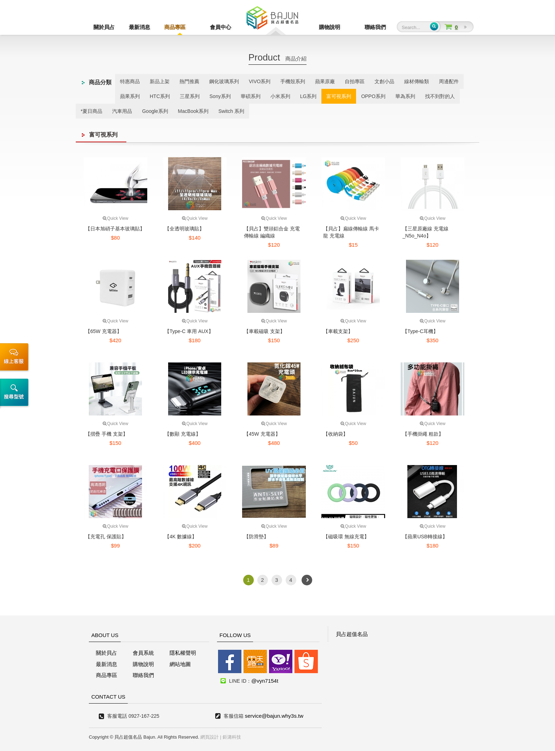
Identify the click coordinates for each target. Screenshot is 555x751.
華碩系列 (251, 96)
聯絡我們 (375, 27)
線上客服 (15, 358)
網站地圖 (180, 664)
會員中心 (210, 27)
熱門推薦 (189, 81)
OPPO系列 (373, 96)
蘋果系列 (130, 96)
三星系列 (190, 96)
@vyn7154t (264, 681)
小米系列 (280, 96)
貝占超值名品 (352, 634)
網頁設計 (209, 737)
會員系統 (143, 653)
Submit (434, 26)
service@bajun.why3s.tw (274, 716)
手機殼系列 (292, 81)
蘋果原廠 (325, 81)
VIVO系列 (259, 81)
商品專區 (174, 27)
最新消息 (139, 27)
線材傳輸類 (416, 81)
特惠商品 (130, 81)
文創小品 (384, 81)
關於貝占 (104, 27)
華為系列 (405, 96)
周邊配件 (449, 81)
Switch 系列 (231, 111)
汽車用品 (122, 111)
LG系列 (308, 96)
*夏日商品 (91, 111)
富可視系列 (338, 96)
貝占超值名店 (272, 19)
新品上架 (160, 81)
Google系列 (155, 111)
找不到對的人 (440, 96)
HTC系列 (160, 96)
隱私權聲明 (183, 653)
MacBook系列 (193, 111)
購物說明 (339, 27)
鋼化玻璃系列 (224, 81)
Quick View (115, 218)
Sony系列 (220, 96)
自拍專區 (355, 81)
